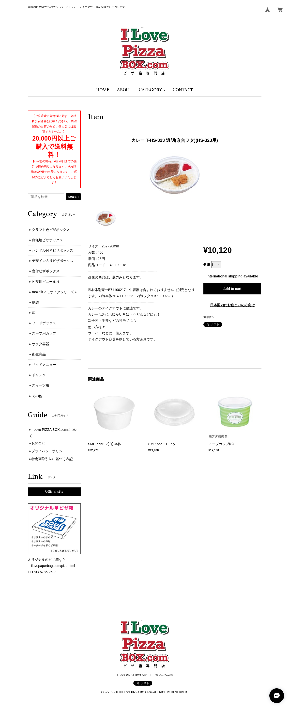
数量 (206, 265)
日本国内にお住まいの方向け (232, 305)
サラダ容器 (40, 344)
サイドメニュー (44, 365)
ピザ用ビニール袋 (46, 282)
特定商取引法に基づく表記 (52, 459)
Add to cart (232, 289)
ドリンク (39, 375)
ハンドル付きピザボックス (52, 250)
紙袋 (35, 302)
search (73, 196)
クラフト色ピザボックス (51, 230)
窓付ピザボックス (46, 271)
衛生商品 (39, 354)
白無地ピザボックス (47, 240)
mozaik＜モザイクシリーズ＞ (54, 292)
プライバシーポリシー (48, 451)
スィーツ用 (40, 385)
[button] (152, 90)
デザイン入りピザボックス (52, 261)
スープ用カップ (44, 333)
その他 (37, 396)
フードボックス (44, 323)
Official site (54, 491)
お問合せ (38, 443)
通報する (208, 317)
